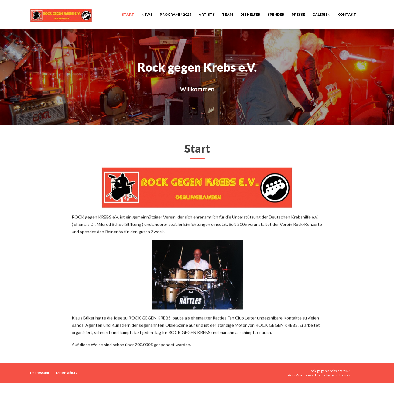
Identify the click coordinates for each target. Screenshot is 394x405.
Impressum (39, 372)
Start (128, 14)
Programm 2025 (175, 14)
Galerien (321, 14)
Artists (207, 14)
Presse (298, 14)
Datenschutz (66, 372)
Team (227, 14)
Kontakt (346, 14)
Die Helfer (250, 14)
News (147, 14)
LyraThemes (340, 375)
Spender (276, 14)
